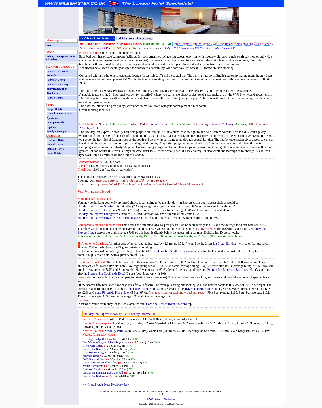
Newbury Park (113, 331)
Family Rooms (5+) (57, 131)
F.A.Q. (150, 399)
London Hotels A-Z (57, 71)
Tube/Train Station (57, 89)
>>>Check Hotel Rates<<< (97, 38)
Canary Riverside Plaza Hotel (110, 292)
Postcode (51, 75)
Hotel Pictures (125, 38)
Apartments (53, 118)
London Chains (55, 98)
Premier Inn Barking (94, 349)
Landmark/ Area (56, 80)
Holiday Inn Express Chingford (97, 214)
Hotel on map (144, 38)
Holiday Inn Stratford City (170, 251)
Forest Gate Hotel (92, 345)
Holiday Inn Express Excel (94, 210)
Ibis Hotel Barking (225, 243)
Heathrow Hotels (56, 140)
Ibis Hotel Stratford (93, 369)
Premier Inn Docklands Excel (106, 273)
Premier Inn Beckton (94, 376)
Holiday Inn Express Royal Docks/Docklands (106, 217)
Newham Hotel (91, 355)
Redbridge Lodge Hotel (141, 288)
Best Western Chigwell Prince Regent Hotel (106, 342)
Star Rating (53, 93)
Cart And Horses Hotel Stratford (166, 304)
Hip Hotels (52, 127)
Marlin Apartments (93, 365)
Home (48, 45)
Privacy (159, 399)
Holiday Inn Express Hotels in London (60, 57)
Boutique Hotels (55, 122)
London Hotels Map (57, 84)
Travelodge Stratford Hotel (201, 288)
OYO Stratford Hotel (94, 359)
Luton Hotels (54, 153)
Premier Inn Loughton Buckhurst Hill (230, 269)
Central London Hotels (59, 113)
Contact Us (169, 399)
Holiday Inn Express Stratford (96, 206)
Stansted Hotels (55, 149)
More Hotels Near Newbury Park (108, 384)
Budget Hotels (54, 109)
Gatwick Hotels (55, 144)
